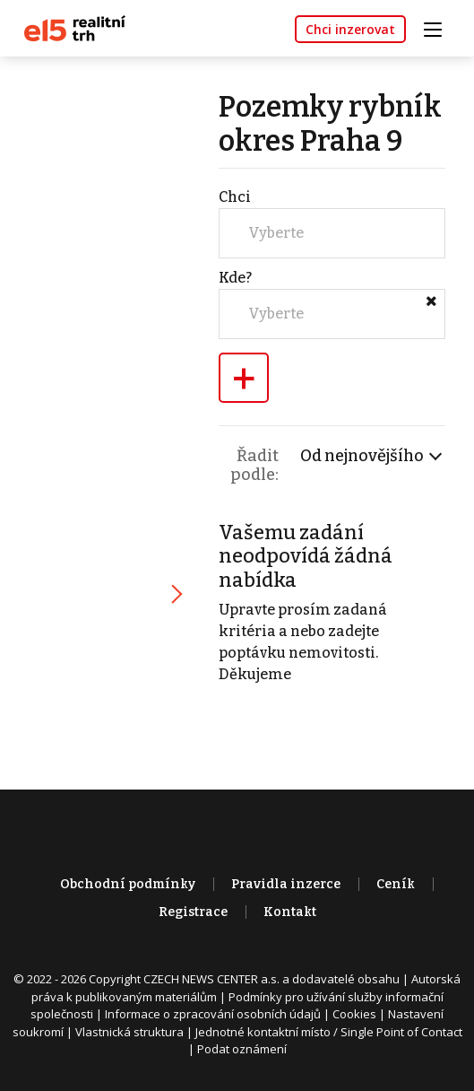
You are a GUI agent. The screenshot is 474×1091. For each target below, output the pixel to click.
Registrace (193, 912)
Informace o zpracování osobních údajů (213, 1014)
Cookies (354, 1014)
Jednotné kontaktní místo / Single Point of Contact (328, 1032)
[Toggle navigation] (439, 27)
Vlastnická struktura (129, 1032)
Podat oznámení (242, 1049)
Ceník (395, 884)
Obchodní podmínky (127, 884)
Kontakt (289, 912)
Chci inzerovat (350, 29)
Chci (235, 196)
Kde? (235, 277)
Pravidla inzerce (285, 884)
